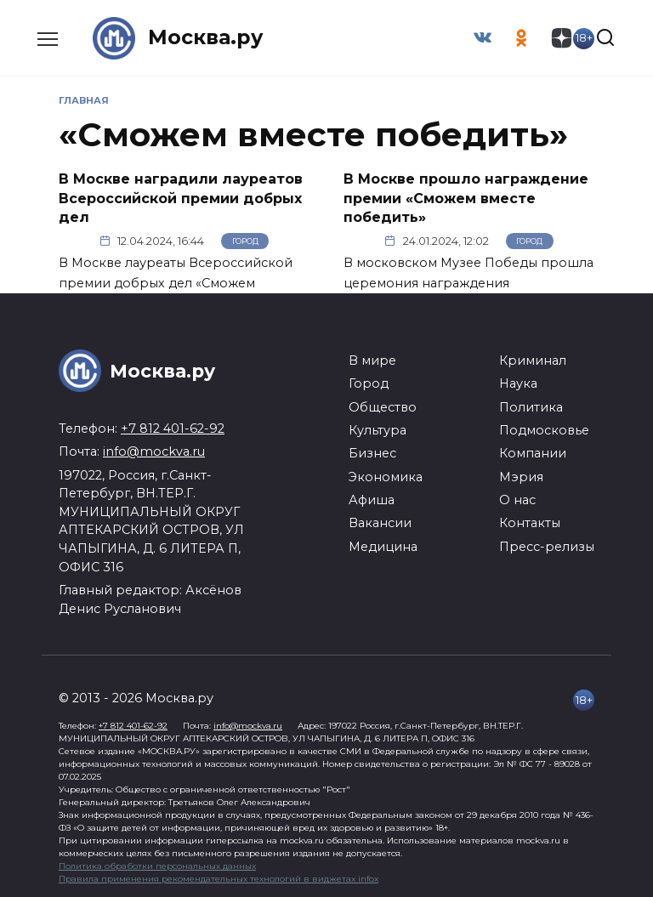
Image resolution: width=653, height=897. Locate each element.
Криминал (532, 359)
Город (245, 240)
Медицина (383, 546)
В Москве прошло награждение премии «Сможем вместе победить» (466, 198)
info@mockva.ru (154, 451)
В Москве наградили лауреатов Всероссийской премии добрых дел (181, 198)
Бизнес (372, 453)
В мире (372, 359)
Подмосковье (544, 429)
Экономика (386, 476)
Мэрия (521, 476)
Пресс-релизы (546, 546)
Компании (532, 453)
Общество (383, 406)
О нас (517, 499)
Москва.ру (206, 38)
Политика (531, 406)
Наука (518, 383)
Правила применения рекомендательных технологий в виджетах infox (218, 877)
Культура (377, 429)
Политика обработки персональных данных (157, 865)
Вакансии (380, 523)
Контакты (529, 523)
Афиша (372, 499)
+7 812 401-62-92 (172, 427)
